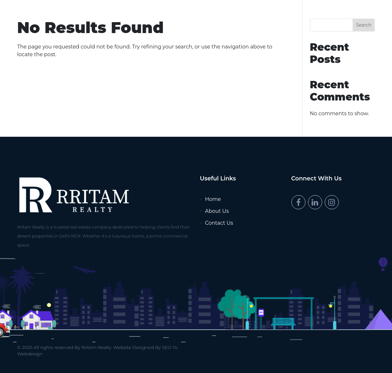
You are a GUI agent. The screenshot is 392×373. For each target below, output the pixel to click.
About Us (217, 211)
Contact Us (219, 223)
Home (213, 199)
